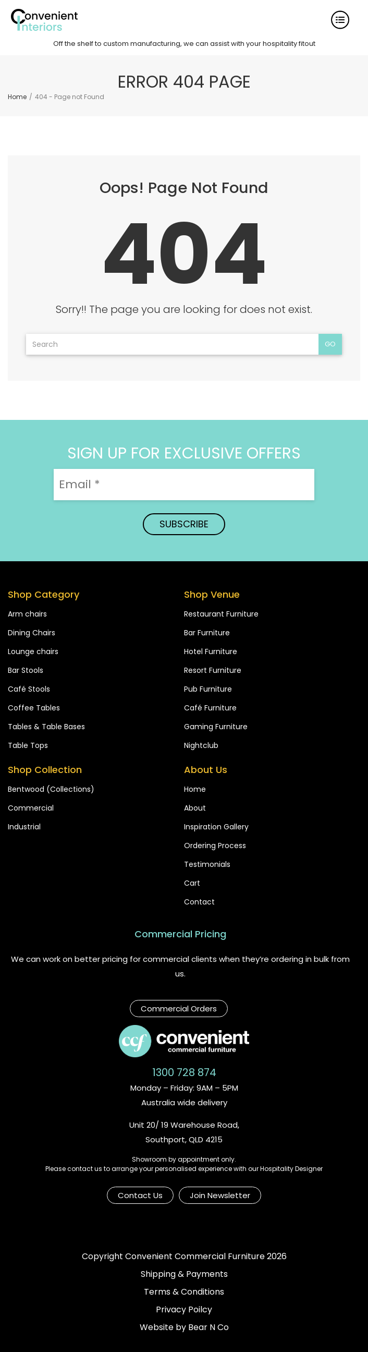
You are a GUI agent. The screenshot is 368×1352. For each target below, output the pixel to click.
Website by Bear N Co (184, 1327)
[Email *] (184, 484)
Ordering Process (215, 845)
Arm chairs (27, 614)
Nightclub (201, 745)
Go (330, 344)
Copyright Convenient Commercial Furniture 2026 (184, 1256)
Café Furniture (210, 708)
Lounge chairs (33, 651)
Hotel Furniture (210, 651)
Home (195, 789)
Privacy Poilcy (184, 1309)
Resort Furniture (212, 670)
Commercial (31, 808)
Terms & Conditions (184, 1292)
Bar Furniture (207, 632)
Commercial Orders (179, 1008)
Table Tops (28, 745)
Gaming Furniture (216, 726)
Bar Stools (25, 670)
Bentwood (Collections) (51, 789)
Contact (199, 902)
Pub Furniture (208, 689)
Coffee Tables (34, 708)
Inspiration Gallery (216, 827)
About (195, 808)
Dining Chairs (31, 632)
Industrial (24, 827)
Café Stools (29, 689)
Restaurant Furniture (221, 614)
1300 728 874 (184, 1072)
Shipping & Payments (184, 1274)
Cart (192, 883)
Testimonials (207, 864)
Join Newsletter (220, 1195)
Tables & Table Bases (46, 726)
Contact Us (140, 1195)
